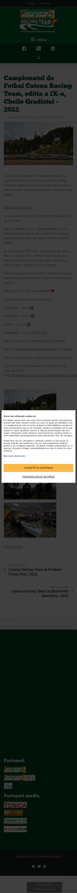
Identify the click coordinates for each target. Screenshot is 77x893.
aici (23, 456)
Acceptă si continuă (38, 467)
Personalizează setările (38, 476)
